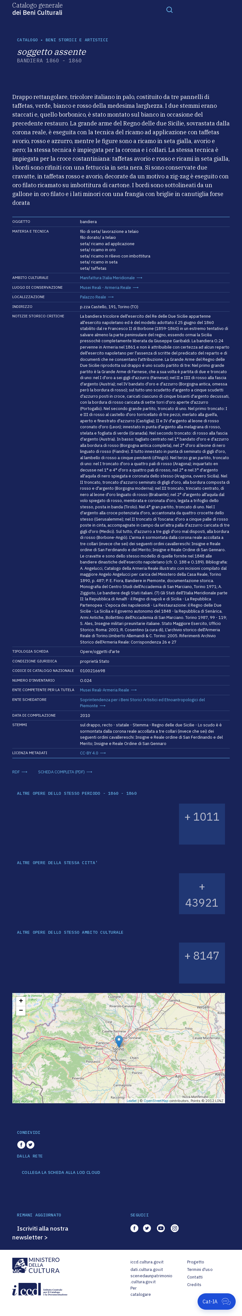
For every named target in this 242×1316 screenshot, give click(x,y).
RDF (16, 772)
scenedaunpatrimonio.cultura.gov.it (151, 1279)
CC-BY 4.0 (89, 753)
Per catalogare (140, 1291)
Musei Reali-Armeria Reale (104, 690)
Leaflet (132, 1101)
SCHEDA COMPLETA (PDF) (61, 772)
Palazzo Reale (93, 297)
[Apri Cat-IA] (217, 1301)
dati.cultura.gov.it (146, 1269)
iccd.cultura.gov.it (147, 1262)
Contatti (195, 1277)
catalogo (27, 40)
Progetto (195, 1262)
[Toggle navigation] (169, 9)
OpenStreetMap (156, 1101)
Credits (194, 1284)
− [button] (21, 1011)
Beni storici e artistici (77, 40)
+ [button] (21, 1001)
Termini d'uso (200, 1269)
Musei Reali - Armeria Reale (105, 287)
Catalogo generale (37, 8)
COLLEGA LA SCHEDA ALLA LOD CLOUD (61, 1172)
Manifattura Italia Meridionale (107, 277)
